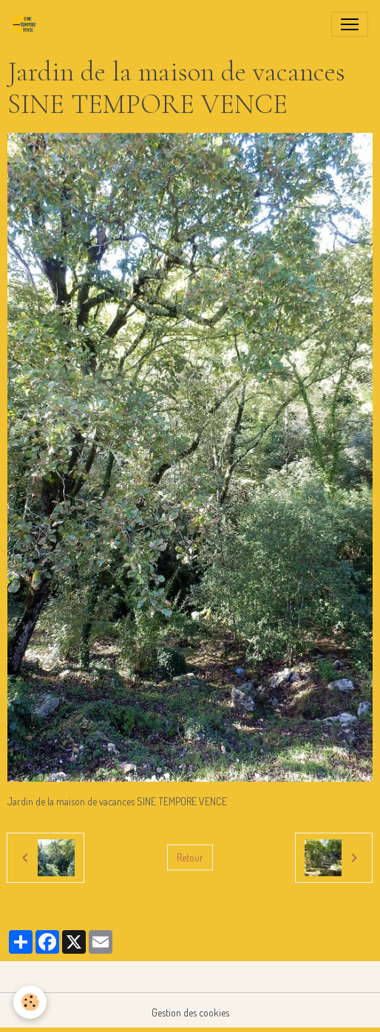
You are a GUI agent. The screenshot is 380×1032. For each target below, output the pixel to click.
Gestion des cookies (190, 1012)
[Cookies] (30, 1002)
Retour (190, 857)
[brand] (27, 24)
